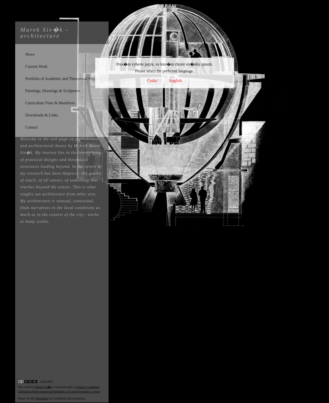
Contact (31, 127)
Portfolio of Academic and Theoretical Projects (63, 78)
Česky (152, 80)
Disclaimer (42, 398)
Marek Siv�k (43, 387)
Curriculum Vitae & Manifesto (50, 103)
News (29, 54)
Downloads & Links (41, 115)
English (175, 80)
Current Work (36, 66)
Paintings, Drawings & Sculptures (52, 91)
